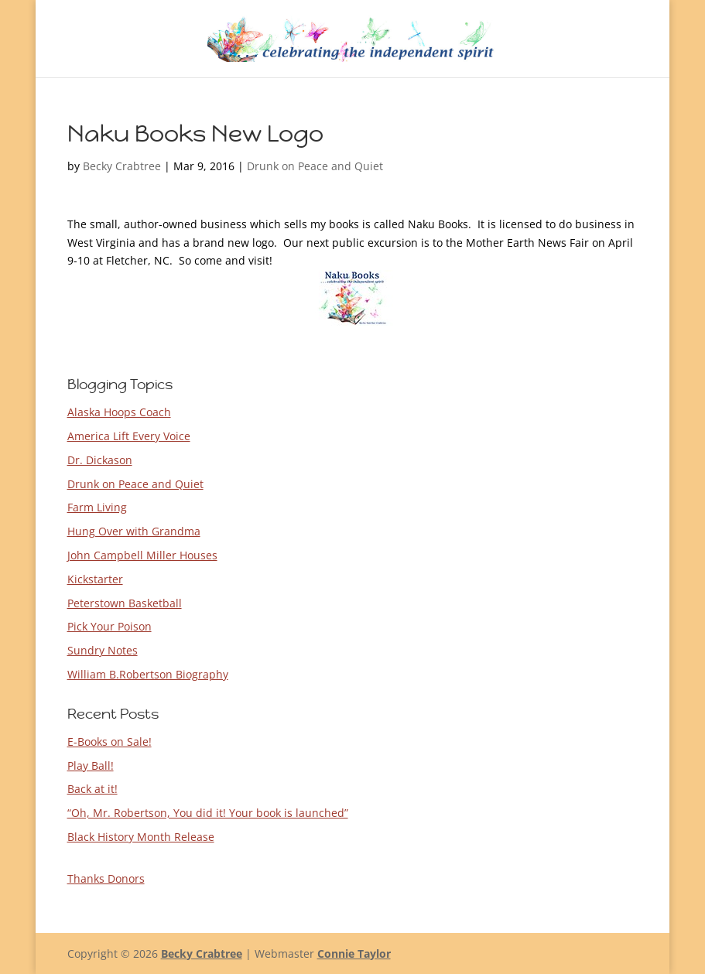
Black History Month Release (140, 836)
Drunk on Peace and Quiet (315, 166)
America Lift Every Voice (128, 436)
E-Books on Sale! (109, 741)
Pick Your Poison (109, 626)
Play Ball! (90, 765)
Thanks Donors (106, 878)
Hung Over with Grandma (133, 531)
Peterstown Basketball (124, 603)
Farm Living (97, 507)
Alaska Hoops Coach (119, 412)
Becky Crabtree (122, 166)
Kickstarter (95, 579)
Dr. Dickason (99, 460)
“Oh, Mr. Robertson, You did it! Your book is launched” (207, 812)
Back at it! (92, 788)
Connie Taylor (354, 953)
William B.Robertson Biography (147, 674)
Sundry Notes (102, 650)
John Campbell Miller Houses (142, 555)
